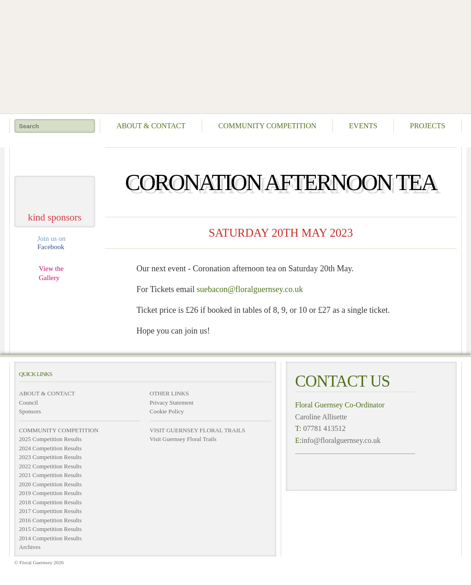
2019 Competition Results (50, 492)
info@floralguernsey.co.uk (341, 440)
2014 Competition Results (50, 538)
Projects (427, 126)
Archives (30, 546)
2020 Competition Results (50, 484)
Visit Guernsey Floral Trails (183, 439)
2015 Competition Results (50, 528)
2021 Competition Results (50, 475)
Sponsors (30, 411)
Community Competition (267, 126)
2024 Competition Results (50, 448)
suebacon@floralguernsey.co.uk (250, 289)
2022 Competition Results (50, 466)
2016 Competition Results (50, 520)
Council (28, 402)
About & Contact (151, 126)
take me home (55, 158)
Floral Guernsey (232, 55)
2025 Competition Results (50, 439)
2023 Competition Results (50, 457)
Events (363, 126)
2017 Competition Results (50, 510)
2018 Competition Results (50, 502)
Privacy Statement (171, 402)
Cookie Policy (167, 411)
